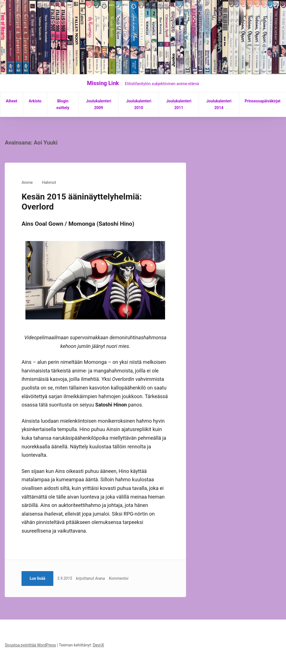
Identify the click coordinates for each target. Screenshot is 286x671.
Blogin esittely (62, 104)
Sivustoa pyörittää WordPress (30, 645)
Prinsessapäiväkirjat (262, 101)
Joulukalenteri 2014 (218, 104)
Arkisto (35, 101)
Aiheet (11, 101)
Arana (100, 578)
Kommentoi (118, 578)
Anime (27, 182)
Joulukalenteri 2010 (138, 104)
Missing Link (103, 83)
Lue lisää (37, 578)
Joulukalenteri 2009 (98, 104)
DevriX (98, 645)
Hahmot (49, 182)
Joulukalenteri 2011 (178, 104)
